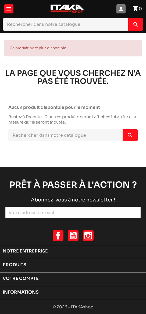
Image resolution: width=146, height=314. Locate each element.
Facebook (58, 235)
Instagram (88, 235)
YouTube (73, 235)
